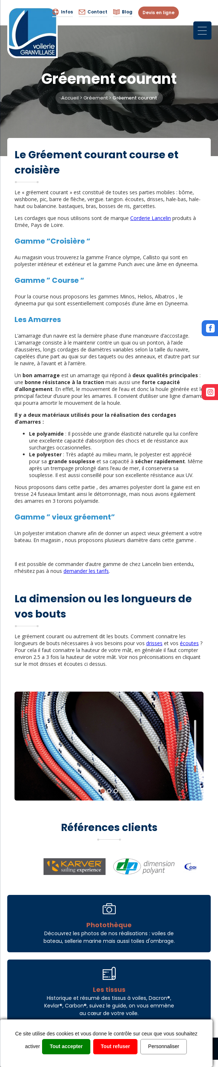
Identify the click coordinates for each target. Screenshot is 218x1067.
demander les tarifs (86, 570)
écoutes (189, 643)
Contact (93, 12)
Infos (62, 12)
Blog (122, 12)
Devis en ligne (158, 12)
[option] (109, 746)
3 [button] (116, 791)
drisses (154, 643)
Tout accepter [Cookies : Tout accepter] (66, 1046)
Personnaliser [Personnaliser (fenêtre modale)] (163, 1046)
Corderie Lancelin (150, 218)
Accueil (70, 97)
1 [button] (102, 791)
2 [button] (109, 791)
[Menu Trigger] (202, 30)
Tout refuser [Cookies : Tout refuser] (115, 1046)
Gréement (95, 97)
